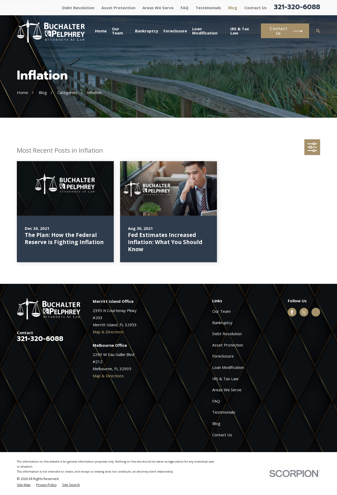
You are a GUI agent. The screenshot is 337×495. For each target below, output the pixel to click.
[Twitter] (303, 312)
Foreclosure (223, 356)
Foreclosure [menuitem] (175, 30)
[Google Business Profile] (315, 312)
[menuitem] (24, 485)
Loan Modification (228, 367)
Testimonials (208, 7)
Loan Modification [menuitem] (204, 31)
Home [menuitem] (101, 30)
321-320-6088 (297, 7)
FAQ (185, 7)
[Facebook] (292, 312)
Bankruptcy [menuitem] (146, 30)
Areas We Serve (158, 7)
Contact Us (255, 7)
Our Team (221, 311)
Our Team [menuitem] (117, 31)
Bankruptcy (222, 322)
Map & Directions (108, 331)
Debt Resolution (78, 7)
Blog (232, 7)
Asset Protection (118, 7)
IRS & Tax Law (225, 378)
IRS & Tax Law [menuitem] (239, 31)
